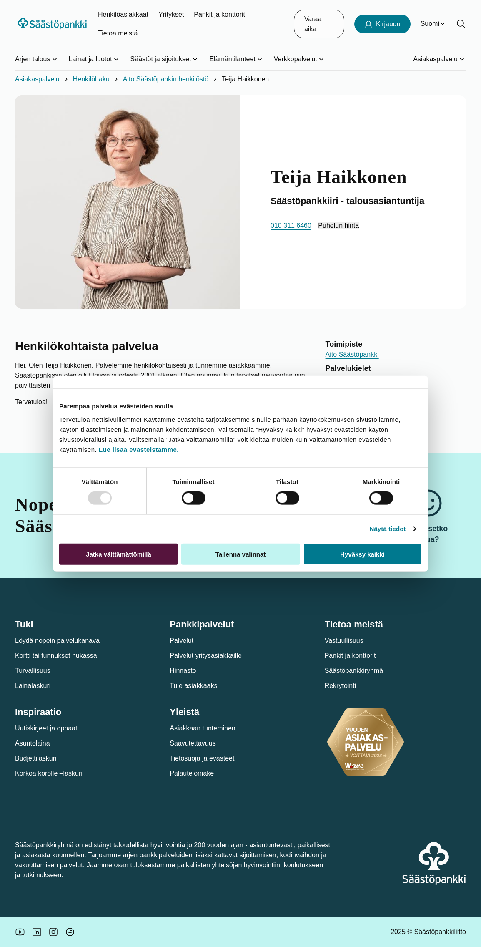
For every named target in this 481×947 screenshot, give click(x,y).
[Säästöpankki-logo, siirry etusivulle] (53, 24)
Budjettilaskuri (36, 758)
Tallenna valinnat (240, 553)
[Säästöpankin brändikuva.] (20, 932)
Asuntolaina (32, 743)
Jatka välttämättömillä (118, 553)
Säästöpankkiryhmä (354, 670)
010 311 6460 (291, 225)
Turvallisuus (32, 670)
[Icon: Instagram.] (53, 932)
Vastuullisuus (344, 640)
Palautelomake (192, 773)
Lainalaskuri (32, 685)
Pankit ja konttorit (219, 14)
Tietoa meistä (118, 33)
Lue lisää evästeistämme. (139, 449)
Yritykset (171, 14)
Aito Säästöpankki (352, 354)
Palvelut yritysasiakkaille (206, 655)
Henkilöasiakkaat (123, 14)
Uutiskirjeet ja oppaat (46, 728)
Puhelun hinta (338, 225)
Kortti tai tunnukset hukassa (56, 655)
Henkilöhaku (91, 79)
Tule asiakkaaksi (194, 685)
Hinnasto (183, 670)
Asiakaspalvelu (37, 79)
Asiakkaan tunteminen (202, 728)
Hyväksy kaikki (362, 553)
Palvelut (181, 640)
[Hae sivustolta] (461, 23)
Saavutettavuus (192, 743)
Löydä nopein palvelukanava (57, 640)
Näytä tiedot (388, 528)
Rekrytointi (340, 685)
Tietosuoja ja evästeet (202, 758)
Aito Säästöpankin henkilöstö (165, 79)
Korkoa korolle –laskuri (49, 773)
